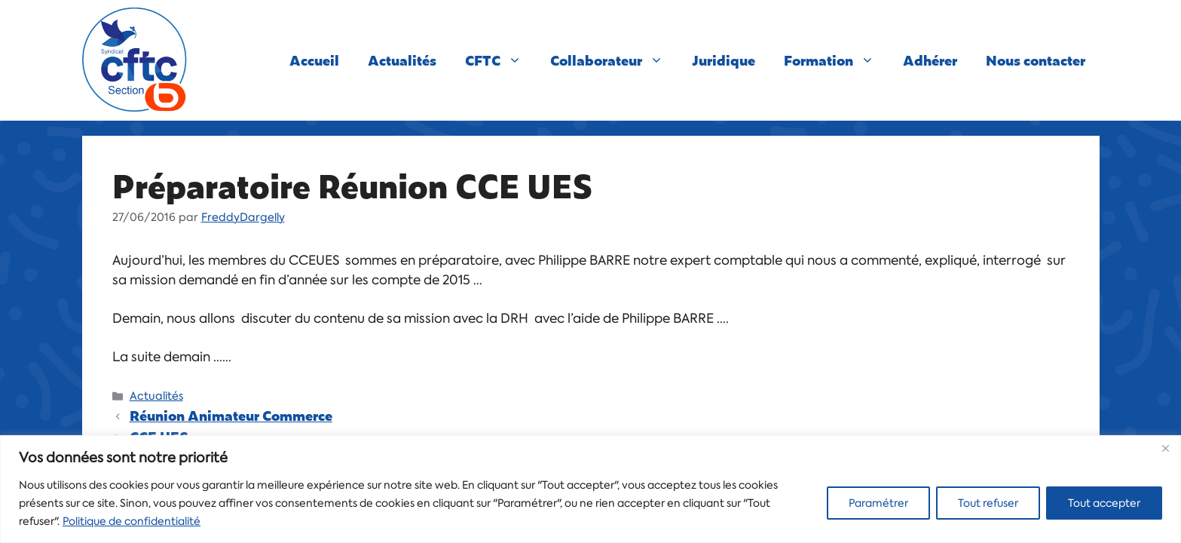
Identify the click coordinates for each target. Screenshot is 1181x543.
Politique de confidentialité (131, 521)
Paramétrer (878, 503)
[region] (590, 489)
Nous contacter (1035, 60)
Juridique (723, 60)
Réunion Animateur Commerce (231, 415)
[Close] (1165, 448)
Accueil (314, 60)
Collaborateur (614, 60)
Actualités (402, 60)
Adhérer (930, 60)
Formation (836, 60)
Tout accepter (1104, 503)
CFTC (500, 60)
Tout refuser (988, 503)
